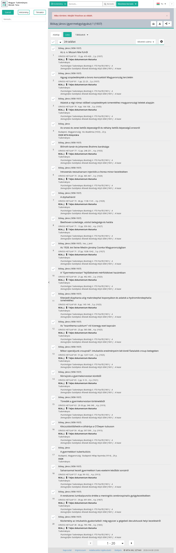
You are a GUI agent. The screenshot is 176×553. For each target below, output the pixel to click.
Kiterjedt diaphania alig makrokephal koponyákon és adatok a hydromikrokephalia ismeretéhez (105, 299)
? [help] (171, 4)
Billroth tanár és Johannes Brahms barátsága (84, 146)
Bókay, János (64, 123)
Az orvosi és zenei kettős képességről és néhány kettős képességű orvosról (100, 127)
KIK (132, 550)
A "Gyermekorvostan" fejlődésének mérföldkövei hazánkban (93, 272)
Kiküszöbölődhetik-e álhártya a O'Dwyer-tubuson (87, 426)
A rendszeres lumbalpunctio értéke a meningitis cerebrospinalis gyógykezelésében (105, 495)
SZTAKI (138, 550)
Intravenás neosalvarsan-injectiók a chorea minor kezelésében (94, 171)
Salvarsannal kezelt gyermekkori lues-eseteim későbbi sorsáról (94, 470)
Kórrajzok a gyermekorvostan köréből (80, 376)
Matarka (92, 59)
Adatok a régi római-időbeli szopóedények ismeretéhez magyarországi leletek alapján (107, 102)
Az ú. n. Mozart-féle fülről (74, 52)
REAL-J (61, 59)
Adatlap (56, 34)
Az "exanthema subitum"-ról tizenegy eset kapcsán (88, 325)
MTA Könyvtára (71, 135)
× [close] (167, 15)
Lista (67, 34)
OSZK (61, 135)
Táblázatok (81, 34)
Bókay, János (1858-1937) (69, 48)
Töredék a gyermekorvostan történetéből (82, 401)
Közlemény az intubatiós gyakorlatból (110, 520)
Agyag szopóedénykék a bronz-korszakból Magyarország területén (96, 77)
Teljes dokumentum (78, 59)
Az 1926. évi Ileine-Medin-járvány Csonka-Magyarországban (93, 247)
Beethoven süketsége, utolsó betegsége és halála (86, 222)
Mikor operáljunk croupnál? (109, 350)
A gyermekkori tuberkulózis (75, 451)
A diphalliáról (67, 197)
